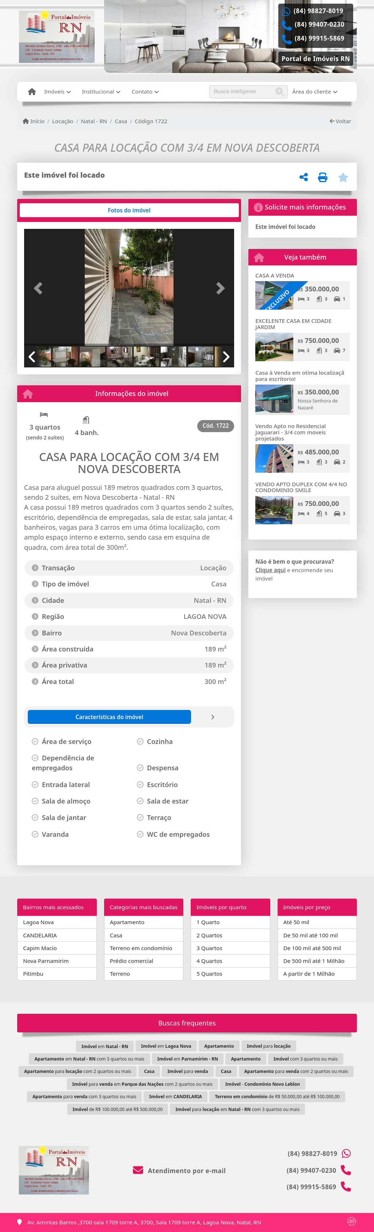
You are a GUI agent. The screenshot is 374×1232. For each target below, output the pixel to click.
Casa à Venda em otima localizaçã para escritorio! (299, 375)
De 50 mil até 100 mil (310, 935)
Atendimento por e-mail (179, 1171)
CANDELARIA (40, 935)
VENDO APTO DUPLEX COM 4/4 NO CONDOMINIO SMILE (301, 487)
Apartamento (127, 922)
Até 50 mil (296, 922)
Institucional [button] (98, 91)
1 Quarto (208, 922)
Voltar (340, 121)
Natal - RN (94, 121)
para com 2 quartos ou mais (77, 1071)
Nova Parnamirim (46, 960)
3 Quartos (209, 948)
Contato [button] (141, 91)
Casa (121, 121)
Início (34, 121)
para (269, 1046)
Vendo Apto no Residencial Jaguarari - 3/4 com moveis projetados (290, 432)
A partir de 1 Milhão (309, 973)
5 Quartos (209, 973)
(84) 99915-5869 (319, 38)
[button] (40, 288)
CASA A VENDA (274, 275)
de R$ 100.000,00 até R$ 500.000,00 (118, 1109)
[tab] (46, 210)
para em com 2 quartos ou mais (142, 1084)
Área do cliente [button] (311, 91)
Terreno (120, 973)
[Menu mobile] (32, 91)
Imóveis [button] (54, 91)
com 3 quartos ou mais (305, 1059)
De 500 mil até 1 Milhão (313, 960)
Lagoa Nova (38, 922)
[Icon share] (315, 57)
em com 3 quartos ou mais (89, 1059)
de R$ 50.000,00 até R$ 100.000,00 (277, 1096)
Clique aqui (270, 570)
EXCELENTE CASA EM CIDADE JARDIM (293, 323)
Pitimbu (33, 973)
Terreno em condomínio (141, 948)
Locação (62, 121)
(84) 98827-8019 (318, 11)
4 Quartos (209, 960)
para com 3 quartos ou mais (84, 1096)
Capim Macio (40, 948)
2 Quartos (209, 935)
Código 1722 (151, 121)
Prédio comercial (131, 960)
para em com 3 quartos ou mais (238, 1109)
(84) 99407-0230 (319, 24)
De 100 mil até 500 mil (312, 948)
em (104, 1046)
